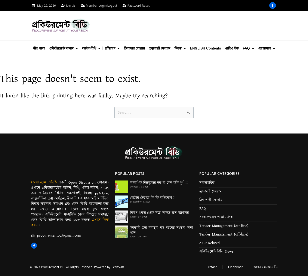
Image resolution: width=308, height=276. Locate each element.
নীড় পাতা (39, 48)
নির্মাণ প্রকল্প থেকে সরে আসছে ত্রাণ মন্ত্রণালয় (159, 212)
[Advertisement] (187, 22)
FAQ (248, 48)
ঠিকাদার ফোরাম (134, 48)
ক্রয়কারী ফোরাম (159, 48)
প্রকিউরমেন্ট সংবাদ (63, 48)
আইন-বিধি (91, 48)
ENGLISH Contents (205, 48)
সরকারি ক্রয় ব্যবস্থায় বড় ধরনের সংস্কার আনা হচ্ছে (161, 230)
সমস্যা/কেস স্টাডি (44, 182)
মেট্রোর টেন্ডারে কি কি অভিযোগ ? (152, 197)
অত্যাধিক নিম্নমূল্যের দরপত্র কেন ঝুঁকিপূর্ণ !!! (159, 182)
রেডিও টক (231, 48)
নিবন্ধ (180, 48)
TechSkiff (117, 267)
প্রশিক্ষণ (112, 48)
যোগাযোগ (266, 48)
